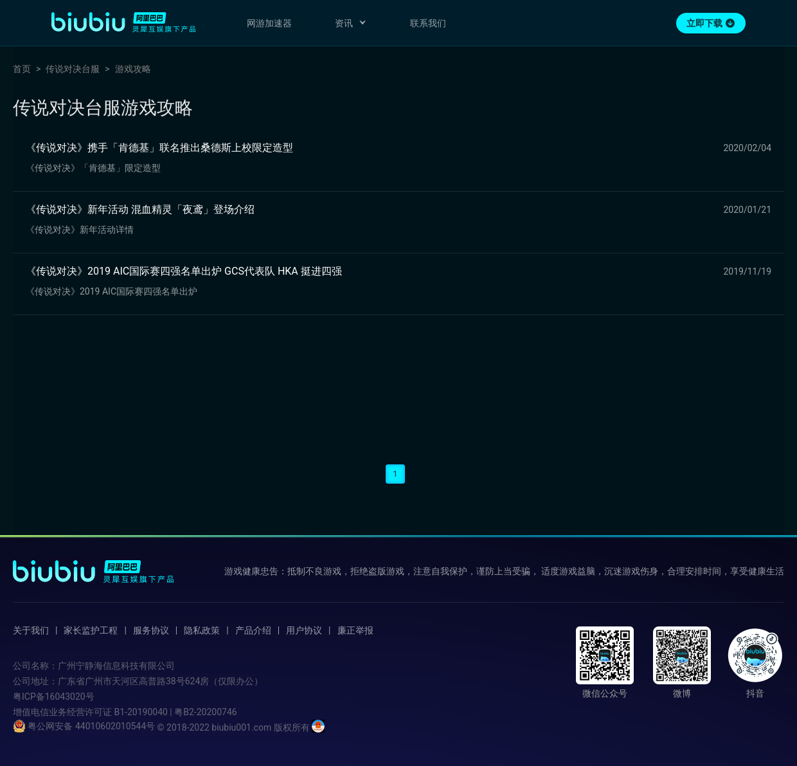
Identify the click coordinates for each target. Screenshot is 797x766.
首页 (22, 68)
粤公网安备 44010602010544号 (84, 726)
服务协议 (151, 630)
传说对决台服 (73, 68)
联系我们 (428, 23)
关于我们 (31, 630)
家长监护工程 (91, 630)
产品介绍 (253, 630)
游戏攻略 (133, 68)
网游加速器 (269, 23)
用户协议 (304, 630)
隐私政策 (202, 630)
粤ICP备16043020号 (53, 696)
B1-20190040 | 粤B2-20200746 (175, 712)
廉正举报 (355, 630)
